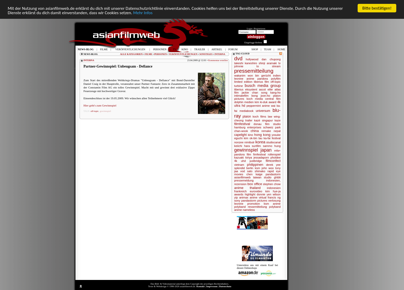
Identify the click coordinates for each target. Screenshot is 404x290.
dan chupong (271, 59)
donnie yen (264, 194)
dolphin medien (244, 102)
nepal (277, 130)
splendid (239, 168)
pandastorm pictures (254, 200)
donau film (261, 124)
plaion (247, 116)
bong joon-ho (260, 95)
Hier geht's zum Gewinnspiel (99, 105)
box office (254, 184)
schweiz (268, 127)
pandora (262, 78)
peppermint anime (258, 105)
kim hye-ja (273, 191)
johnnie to (246, 66)
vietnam (239, 164)
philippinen (255, 165)
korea (260, 142)
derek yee (273, 164)
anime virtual (258, 197)
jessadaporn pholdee (267, 157)
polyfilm (276, 78)
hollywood (252, 59)
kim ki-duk (261, 102)
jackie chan (250, 92)
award (272, 102)
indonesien (274, 187)
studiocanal (273, 142)
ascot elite (266, 89)
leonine (238, 203)
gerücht (266, 75)
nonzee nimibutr (244, 142)
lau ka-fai (264, 138)
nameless (249, 209)
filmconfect (273, 161)
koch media (255, 98)
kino (250, 134)
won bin (253, 75)
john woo (268, 168)
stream (276, 66)
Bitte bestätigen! (377, 8)
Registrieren (259, 28)
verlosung (274, 200)
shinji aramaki (268, 63)
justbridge (256, 160)
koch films (259, 116)
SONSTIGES (206, 54)
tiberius (238, 89)
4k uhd (240, 160)
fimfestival (259, 154)
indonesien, (273, 180)
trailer (248, 120)
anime (238, 188)
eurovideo (256, 191)
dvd (238, 58)
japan (266, 150)
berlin (249, 168)
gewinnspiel (105, 111)
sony (237, 200)
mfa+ (277, 150)
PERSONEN (160, 54)
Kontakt (200, 286)
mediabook (247, 110)
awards (238, 194)
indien (277, 75)
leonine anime (244, 78)
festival (276, 138)
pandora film (242, 154)
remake (266, 130)
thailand (255, 188)
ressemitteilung (257, 206)
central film (273, 98)
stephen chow (272, 184)
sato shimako (256, 171)
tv (279, 63)
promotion (253, 203)
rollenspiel (274, 154)
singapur (267, 120)
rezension (240, 184)
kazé (257, 120)
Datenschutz (225, 286)
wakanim (239, 75)
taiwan (257, 177)
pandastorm (273, 174)
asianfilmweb (242, 177)
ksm (257, 168)
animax (243, 197)
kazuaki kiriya (243, 157)
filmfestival (242, 124)
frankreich (240, 191)
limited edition (243, 81)
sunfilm (256, 145)
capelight (240, 135)
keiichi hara (242, 145)
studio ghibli (272, 177)
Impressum (211, 286)
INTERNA (219, 54)
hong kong (262, 135)
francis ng (274, 197)
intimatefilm (241, 95)
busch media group (263, 85)
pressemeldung (244, 180)
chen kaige (254, 174)
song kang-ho (271, 92)
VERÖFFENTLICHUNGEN (183, 54)
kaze (278, 120)
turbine (238, 85)
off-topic (95, 111)
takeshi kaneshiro (245, 63)
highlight (250, 194)
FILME (148, 54)
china (255, 131)
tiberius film (261, 81)
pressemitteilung (253, 71)
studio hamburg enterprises (257, 125)
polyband (240, 206)
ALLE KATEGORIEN (131, 54)
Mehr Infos (143, 12)
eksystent (251, 89)
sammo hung (272, 145)
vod (242, 171)
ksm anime (272, 203)
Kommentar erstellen (218, 60)
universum (263, 111)
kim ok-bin (250, 138)
